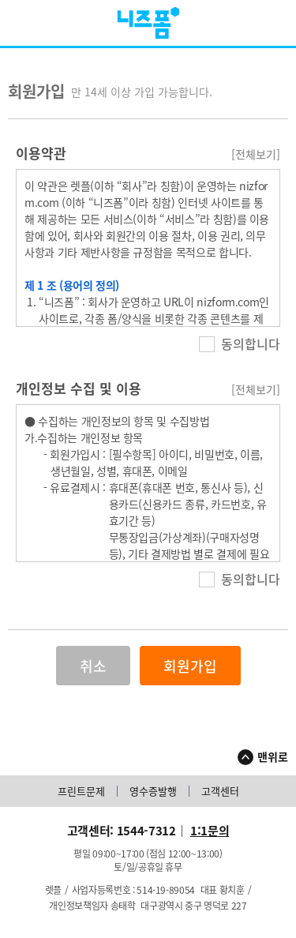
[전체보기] (255, 154)
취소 (93, 666)
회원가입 (190, 666)
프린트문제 (81, 791)
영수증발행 (153, 791)
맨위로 (272, 756)
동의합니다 (239, 343)
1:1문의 (209, 830)
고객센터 (220, 791)
